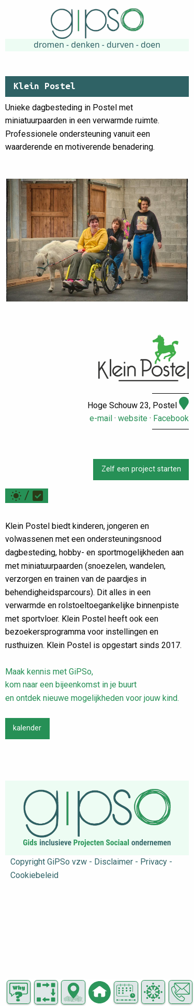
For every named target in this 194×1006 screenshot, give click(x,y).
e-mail (100, 418)
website (132, 418)
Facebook (171, 418)
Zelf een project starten (141, 469)
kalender (27, 728)
